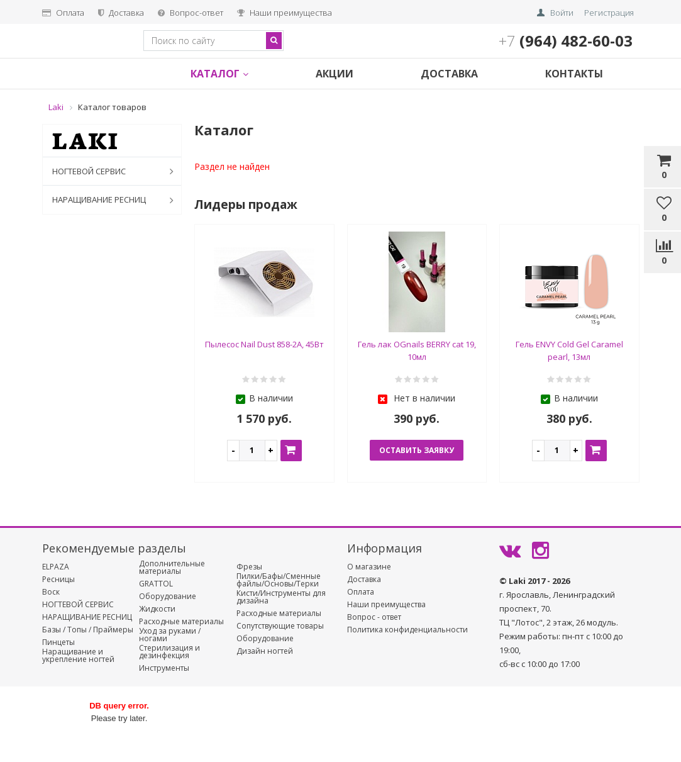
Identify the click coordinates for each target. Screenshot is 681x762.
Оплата (63, 12)
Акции (334, 74)
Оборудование (167, 596)
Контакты (574, 74)
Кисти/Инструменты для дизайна (281, 597)
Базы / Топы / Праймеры (87, 630)
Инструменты (164, 668)
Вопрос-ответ (190, 12)
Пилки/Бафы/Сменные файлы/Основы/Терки (278, 580)
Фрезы (249, 567)
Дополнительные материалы (172, 567)
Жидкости (157, 609)
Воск (51, 592)
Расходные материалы (181, 621)
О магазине (369, 567)
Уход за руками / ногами (170, 634)
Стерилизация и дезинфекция (169, 651)
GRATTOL (156, 584)
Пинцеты (58, 642)
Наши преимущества (284, 12)
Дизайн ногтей (264, 651)
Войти (561, 12)
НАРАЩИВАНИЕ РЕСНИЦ (115, 200)
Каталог (219, 74)
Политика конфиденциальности (407, 630)
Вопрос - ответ (374, 617)
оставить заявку (416, 450)
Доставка (121, 12)
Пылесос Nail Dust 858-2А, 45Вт (264, 344)
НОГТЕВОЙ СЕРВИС (115, 171)
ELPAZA (55, 567)
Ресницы (58, 579)
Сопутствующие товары (280, 626)
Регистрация (609, 12)
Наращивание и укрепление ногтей (78, 655)
